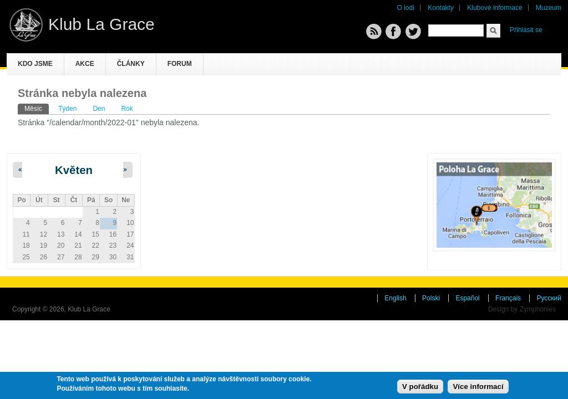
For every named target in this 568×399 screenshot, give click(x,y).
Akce (84, 64)
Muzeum (548, 8)
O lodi (405, 8)
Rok (127, 108)
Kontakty (441, 8)
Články (131, 64)
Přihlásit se (526, 30)
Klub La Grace (101, 24)
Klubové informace (494, 8)
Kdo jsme (35, 64)
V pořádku (420, 386)
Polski (431, 298)
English (395, 298)
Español (467, 298)
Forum (180, 64)
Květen (74, 170)
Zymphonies (538, 309)
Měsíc (36, 108)
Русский (548, 298)
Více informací (478, 386)
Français (508, 298)
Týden (67, 108)
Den (99, 108)
